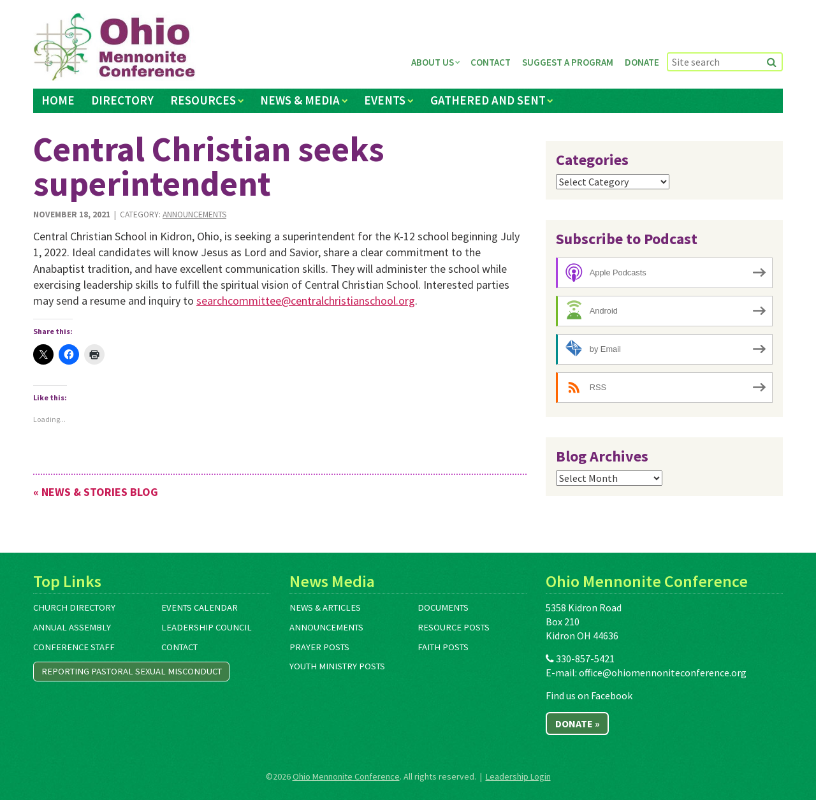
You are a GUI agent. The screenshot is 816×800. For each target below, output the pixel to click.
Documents (443, 607)
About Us (432, 62)
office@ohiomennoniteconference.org (663, 672)
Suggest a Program (567, 62)
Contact (490, 62)
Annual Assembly (72, 627)
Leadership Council (206, 627)
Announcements (194, 214)
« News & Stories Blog (95, 491)
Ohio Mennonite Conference (346, 776)
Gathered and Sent (488, 100)
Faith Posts (443, 647)
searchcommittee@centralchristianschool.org (305, 300)
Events (384, 100)
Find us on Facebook (589, 695)
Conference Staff (74, 647)
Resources (203, 100)
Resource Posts (454, 627)
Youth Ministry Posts (337, 666)
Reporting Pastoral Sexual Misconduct (131, 671)
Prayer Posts (319, 647)
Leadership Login (518, 776)
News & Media (300, 100)
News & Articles (325, 607)
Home (58, 100)
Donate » (577, 723)
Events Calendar (199, 607)
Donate (642, 62)
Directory (122, 100)
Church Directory (74, 607)
